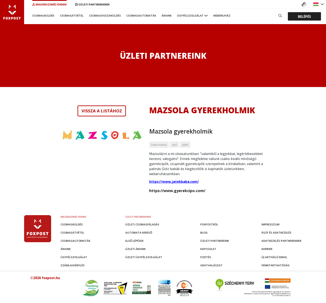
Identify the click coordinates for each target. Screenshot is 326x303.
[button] (316, 4)
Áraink (167, 15)
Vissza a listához (101, 111)
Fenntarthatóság (275, 265)
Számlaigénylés (73, 265)
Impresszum (270, 224)
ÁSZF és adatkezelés (276, 232)
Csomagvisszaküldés (105, 15)
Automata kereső (138, 232)
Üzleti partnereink (214, 241)
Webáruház (221, 15)
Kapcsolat (208, 249)
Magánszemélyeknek (49, 4)
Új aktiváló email (274, 257)
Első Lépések (134, 241)
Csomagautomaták (141, 15)
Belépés (304, 16)
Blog (204, 232)
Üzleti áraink (135, 249)
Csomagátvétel (72, 15)
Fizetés (205, 257)
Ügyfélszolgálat (190, 15)
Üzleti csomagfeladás (142, 224)
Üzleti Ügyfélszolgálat (143, 257)
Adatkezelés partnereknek (281, 241)
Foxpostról (209, 224)
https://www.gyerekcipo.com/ (177, 190)
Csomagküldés (43, 15)
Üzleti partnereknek (92, 4)
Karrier (266, 249)
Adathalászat (211, 265)
